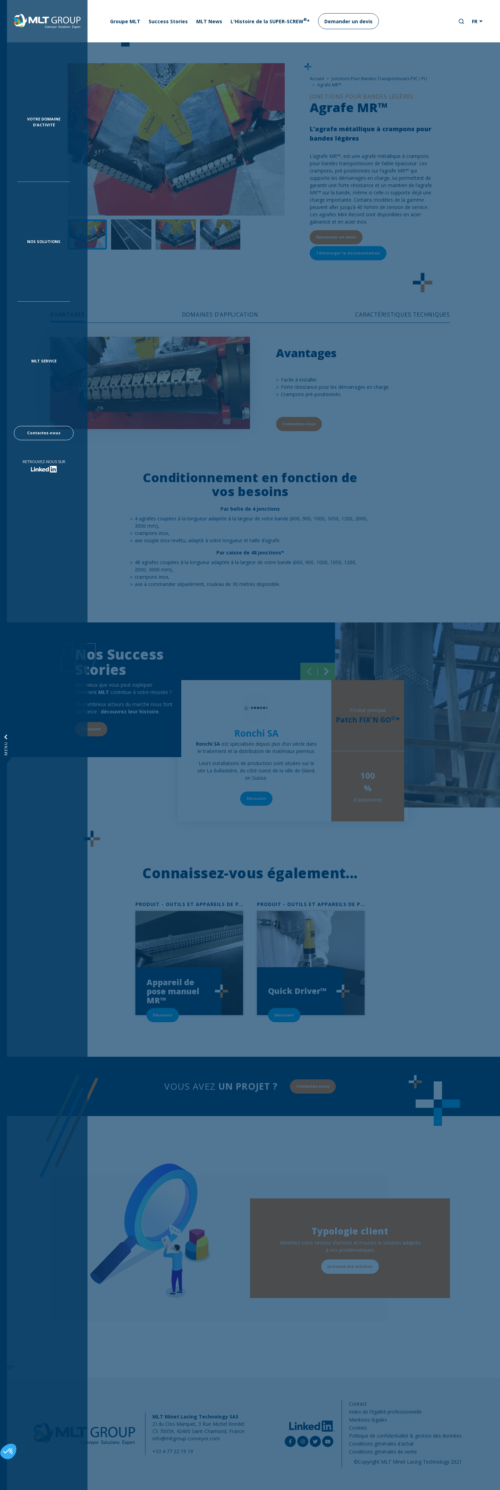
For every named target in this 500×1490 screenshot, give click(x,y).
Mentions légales (368, 1419)
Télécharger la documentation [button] (348, 253)
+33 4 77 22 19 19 (172, 1451)
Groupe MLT (125, 21)
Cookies (358, 1427)
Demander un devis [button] (336, 237)
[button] (8, 1451)
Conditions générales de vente (383, 1451)
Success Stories (168, 21)
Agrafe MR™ (329, 85)
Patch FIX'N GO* (368, 720)
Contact (358, 1403)
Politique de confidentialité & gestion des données (405, 1435)
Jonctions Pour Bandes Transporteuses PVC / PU (379, 79)
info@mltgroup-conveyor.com (186, 1438)
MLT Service (44, 360)
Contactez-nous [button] (43, 432)
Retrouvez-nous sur (44, 461)
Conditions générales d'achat (381, 1443)
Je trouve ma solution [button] (350, 1266)
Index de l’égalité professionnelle (385, 1411)
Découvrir (256, 798)
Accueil (317, 79)
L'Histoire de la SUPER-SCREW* (270, 21)
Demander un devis (348, 21)
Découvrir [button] (91, 728)
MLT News (209, 21)
